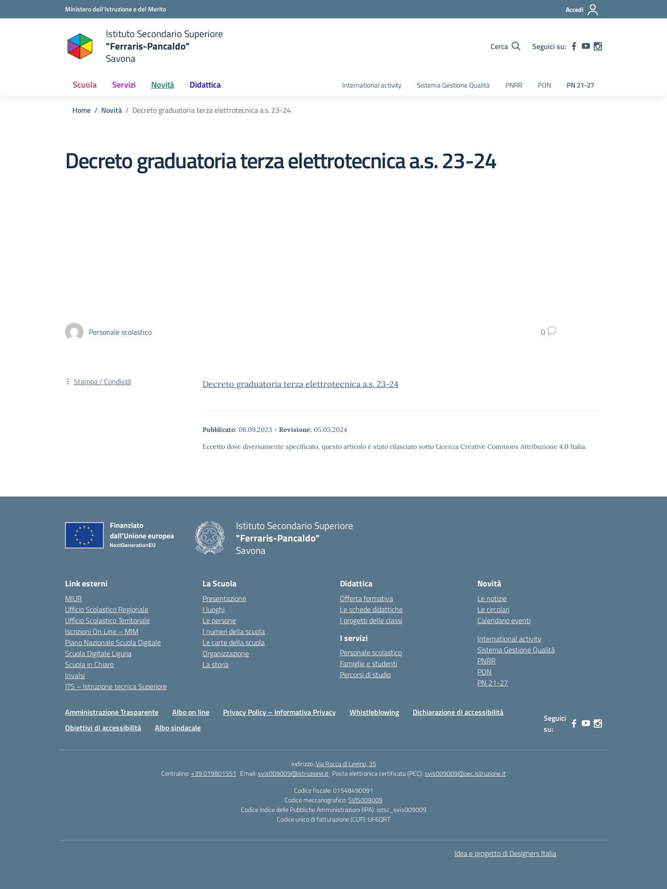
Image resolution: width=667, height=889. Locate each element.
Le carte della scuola (233, 642)
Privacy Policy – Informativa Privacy (279, 712)
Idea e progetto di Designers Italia (505, 853)
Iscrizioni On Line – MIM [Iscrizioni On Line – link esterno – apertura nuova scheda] (101, 631)
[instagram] (598, 46)
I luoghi (213, 609)
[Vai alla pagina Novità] (111, 110)
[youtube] (586, 46)
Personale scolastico (371, 652)
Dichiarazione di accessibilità (458, 712)
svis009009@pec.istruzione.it (465, 773)
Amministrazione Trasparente (112, 712)
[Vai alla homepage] (144, 46)
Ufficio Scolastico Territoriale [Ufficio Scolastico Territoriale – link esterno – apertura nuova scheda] (107, 620)
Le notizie (492, 598)
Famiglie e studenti (368, 663)
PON (544, 85)
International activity (371, 85)
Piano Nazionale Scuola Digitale (113, 642)
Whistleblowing (374, 712)
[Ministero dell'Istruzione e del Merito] (115, 9)
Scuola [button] (85, 84)
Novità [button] (162, 84)
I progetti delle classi (371, 620)
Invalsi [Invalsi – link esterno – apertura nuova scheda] (75, 675)
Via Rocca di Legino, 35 (346, 763)
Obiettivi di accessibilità (103, 727)
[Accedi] (582, 9)
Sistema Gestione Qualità (453, 85)
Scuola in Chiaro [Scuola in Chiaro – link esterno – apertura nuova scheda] (89, 664)
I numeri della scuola (233, 631)
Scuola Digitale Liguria (98, 653)
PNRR (513, 85)
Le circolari (493, 609)
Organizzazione (225, 653)
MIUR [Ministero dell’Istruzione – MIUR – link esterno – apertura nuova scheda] (73, 598)
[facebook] (574, 46)
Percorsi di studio (365, 674)
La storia (215, 664)
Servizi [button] (124, 84)
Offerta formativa (366, 598)
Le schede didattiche (371, 609)
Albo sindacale (178, 727)
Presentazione (224, 598)
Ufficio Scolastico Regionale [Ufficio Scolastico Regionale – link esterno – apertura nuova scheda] (106, 609)
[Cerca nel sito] (505, 46)
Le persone (219, 620)
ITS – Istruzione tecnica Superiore (116, 686)
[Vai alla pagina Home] (81, 110)
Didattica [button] (205, 84)
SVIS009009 (365, 800)
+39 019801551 (213, 773)
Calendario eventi (503, 620)
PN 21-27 (580, 85)
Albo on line (190, 712)
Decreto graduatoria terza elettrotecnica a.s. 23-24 (300, 384)
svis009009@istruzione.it (293, 773)
